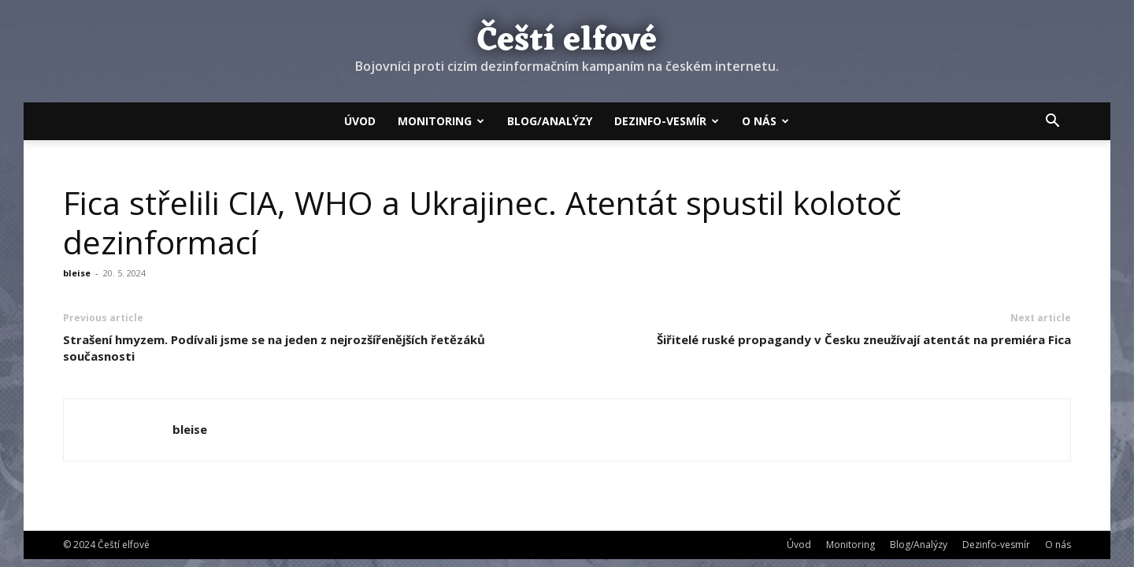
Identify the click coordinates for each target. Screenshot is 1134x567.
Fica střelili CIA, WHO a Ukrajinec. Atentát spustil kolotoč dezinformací (482, 222)
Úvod (360, 120)
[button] (1052, 122)
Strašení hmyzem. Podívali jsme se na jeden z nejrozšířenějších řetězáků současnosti (274, 348)
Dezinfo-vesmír (666, 120)
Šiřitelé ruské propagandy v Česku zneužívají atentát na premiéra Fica (864, 339)
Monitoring (441, 120)
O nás (765, 120)
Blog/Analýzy (549, 120)
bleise (77, 273)
